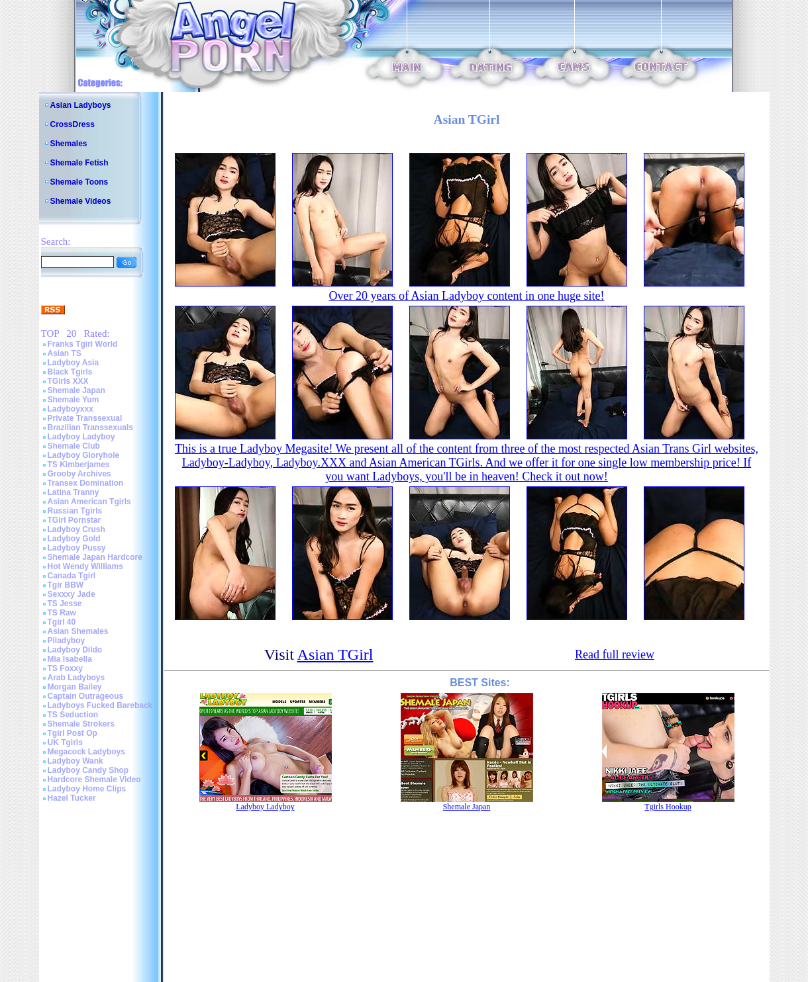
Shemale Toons (79, 182)
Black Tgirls (70, 372)
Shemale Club (74, 446)
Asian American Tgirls (89, 501)
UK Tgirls (65, 742)
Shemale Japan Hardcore (95, 557)
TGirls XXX (68, 381)
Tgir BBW (66, 585)
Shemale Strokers (81, 724)
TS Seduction (73, 714)
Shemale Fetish (79, 162)
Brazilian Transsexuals (90, 427)
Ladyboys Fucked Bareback (100, 705)
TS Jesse (65, 603)
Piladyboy (66, 640)
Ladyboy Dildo (75, 649)
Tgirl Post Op (72, 733)
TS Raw (62, 612)
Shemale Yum (73, 399)
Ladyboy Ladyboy (81, 436)
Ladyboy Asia (73, 362)
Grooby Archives (79, 473)
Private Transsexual (85, 418)
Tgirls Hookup (667, 806)
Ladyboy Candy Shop (88, 770)
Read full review (614, 654)
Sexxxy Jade (71, 594)
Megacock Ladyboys (86, 751)
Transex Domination (86, 483)
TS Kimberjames (79, 464)
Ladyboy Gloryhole (84, 455)
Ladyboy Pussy (77, 548)
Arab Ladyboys (76, 677)
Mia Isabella (70, 659)
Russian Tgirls (75, 510)
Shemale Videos (80, 201)
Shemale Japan (76, 390)
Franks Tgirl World (83, 344)
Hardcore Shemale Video (94, 779)
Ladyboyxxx (70, 409)
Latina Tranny (73, 492)
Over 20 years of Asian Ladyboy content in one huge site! (467, 295)
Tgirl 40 (62, 622)
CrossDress (72, 124)
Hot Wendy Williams (85, 566)
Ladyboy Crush (76, 529)
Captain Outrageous (86, 696)
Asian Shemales (78, 631)
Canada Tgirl (72, 575)
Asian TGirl (335, 654)
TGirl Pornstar (74, 520)
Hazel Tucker (72, 798)
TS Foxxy (65, 668)
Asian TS (64, 353)
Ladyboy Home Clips (87, 788)
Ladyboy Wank (75, 761)
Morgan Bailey (75, 687)
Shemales (68, 143)
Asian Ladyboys (80, 105)
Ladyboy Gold (74, 538)
